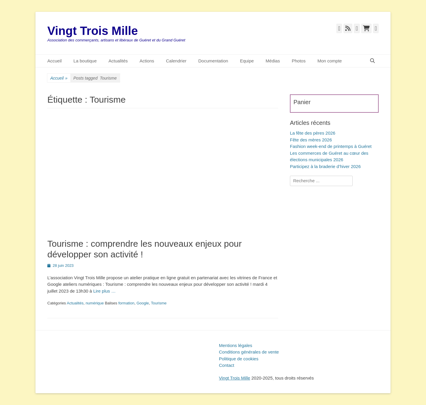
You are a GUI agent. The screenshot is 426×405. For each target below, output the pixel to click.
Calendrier (176, 60)
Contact (226, 365)
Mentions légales (235, 345)
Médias (273, 60)
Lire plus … (104, 290)
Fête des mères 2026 (311, 139)
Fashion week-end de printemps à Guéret (331, 146)
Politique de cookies (238, 358)
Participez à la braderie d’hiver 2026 (325, 166)
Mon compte (329, 60)
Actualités (118, 60)
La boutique (84, 60)
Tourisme (159, 303)
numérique (94, 303)
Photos (299, 60)
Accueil (54, 60)
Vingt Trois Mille (92, 30)
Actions (147, 60)
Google (142, 303)
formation (126, 303)
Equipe (247, 60)
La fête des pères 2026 (312, 132)
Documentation (213, 60)
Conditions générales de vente (249, 351)
